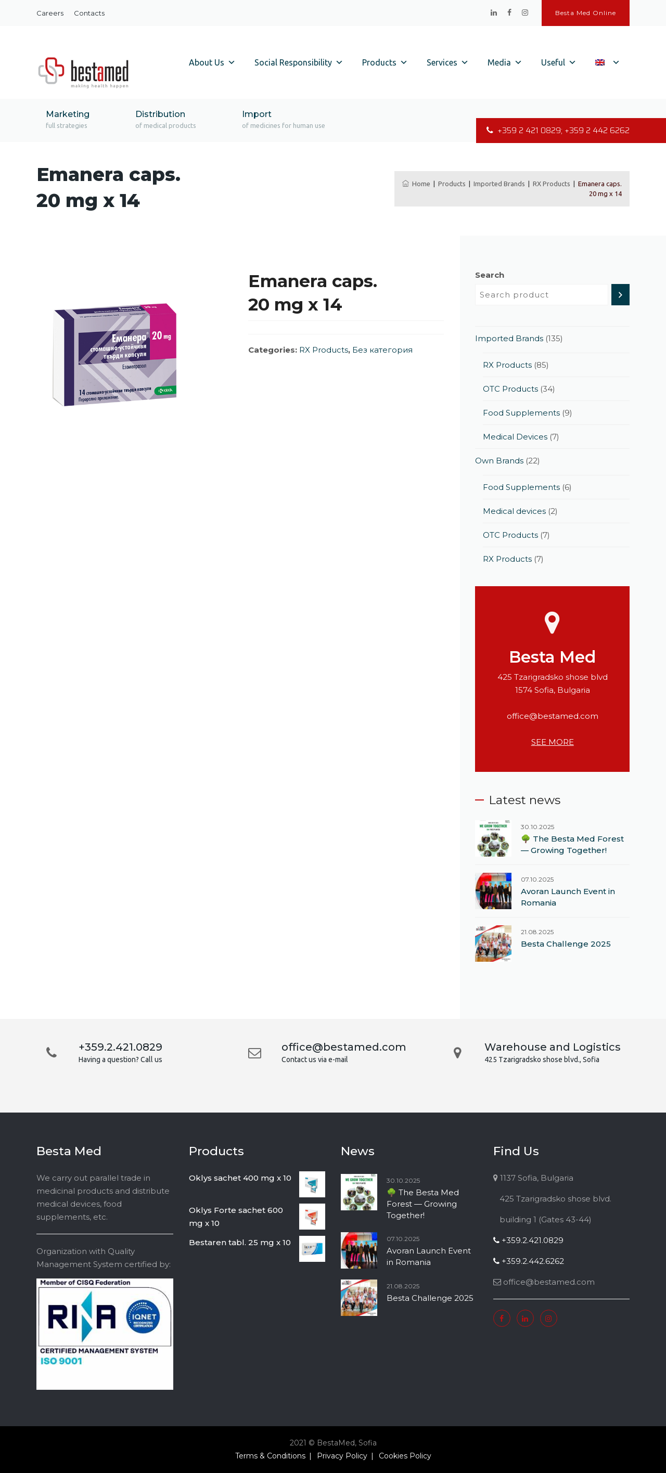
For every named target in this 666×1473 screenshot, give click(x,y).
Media (505, 62)
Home (416, 183)
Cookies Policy (405, 1456)
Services (448, 62)
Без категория (382, 350)
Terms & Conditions (270, 1456)
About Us (212, 62)
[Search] (620, 294)
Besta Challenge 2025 (566, 944)
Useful (559, 62)
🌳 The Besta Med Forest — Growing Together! (572, 844)
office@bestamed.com (552, 716)
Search (489, 275)
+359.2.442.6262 (528, 1261)
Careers (49, 13)
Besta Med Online (585, 13)
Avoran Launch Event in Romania (568, 897)
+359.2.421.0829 (528, 1240)
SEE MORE (552, 742)
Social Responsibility (298, 62)
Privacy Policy (342, 1456)
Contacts (89, 13)
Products (385, 62)
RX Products (323, 350)
